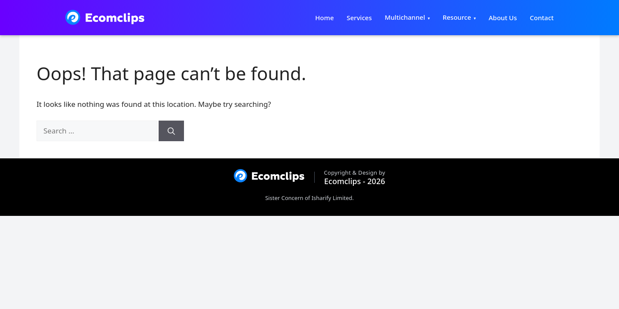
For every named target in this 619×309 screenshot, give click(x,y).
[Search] (171, 131)
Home (324, 17)
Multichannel (405, 17)
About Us (503, 17)
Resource (457, 17)
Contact (542, 17)
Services (359, 17)
